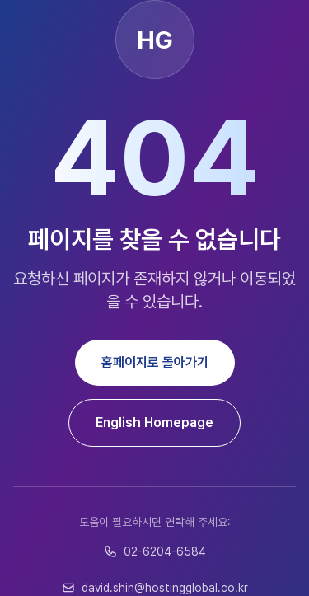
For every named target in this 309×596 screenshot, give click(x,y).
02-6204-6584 (155, 551)
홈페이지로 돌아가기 (154, 362)
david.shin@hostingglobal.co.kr (155, 587)
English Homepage (154, 422)
